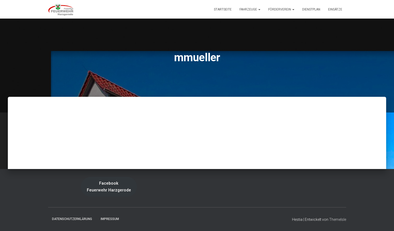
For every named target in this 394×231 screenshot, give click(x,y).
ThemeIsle (337, 219)
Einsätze (335, 9)
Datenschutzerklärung (72, 219)
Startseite (223, 9)
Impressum (110, 219)
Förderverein (281, 9)
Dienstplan (311, 9)
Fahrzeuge (249, 9)
